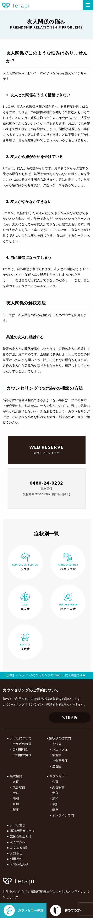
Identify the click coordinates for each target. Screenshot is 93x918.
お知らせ (16, 853)
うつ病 (56, 744)
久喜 (16, 781)
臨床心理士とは (21, 836)
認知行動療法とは (22, 830)
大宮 (16, 793)
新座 (16, 809)
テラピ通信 (17, 825)
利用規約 (16, 859)
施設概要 (16, 776)
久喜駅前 (19, 787)
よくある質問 (19, 847)
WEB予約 (69, 717)
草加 (16, 804)
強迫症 (56, 755)
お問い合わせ (19, 864)
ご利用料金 (20, 749)
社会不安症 (60, 760)
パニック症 (60, 749)
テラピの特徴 (22, 744)
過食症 (56, 766)
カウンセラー (58, 776)
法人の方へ (17, 842)
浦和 (16, 798)
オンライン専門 (63, 815)
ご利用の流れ (22, 755)
